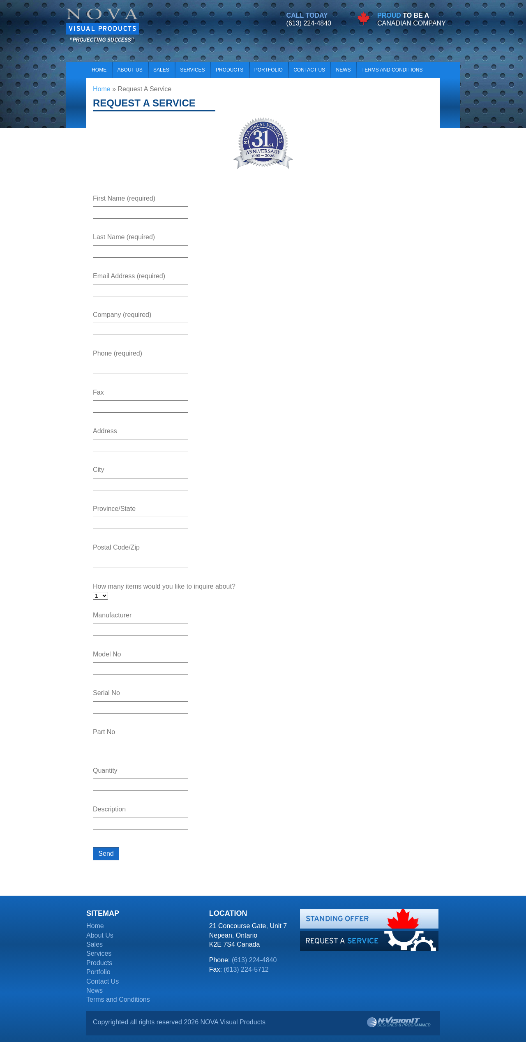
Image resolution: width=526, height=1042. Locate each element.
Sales (161, 70)
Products (229, 70)
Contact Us (309, 70)
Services (192, 70)
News (343, 70)
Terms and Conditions (392, 70)
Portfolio (268, 70)
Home (99, 70)
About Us (130, 70)
